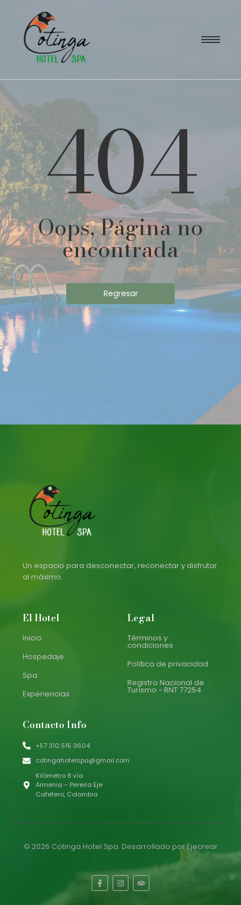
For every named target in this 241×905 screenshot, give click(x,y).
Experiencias (46, 694)
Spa (30, 675)
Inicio (32, 638)
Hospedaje (43, 656)
